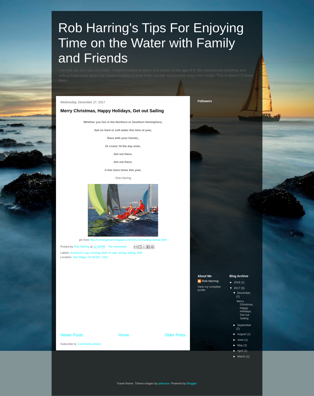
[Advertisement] (123, 296)
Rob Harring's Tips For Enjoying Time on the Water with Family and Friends (151, 42)
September (244, 325)
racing (122, 252)
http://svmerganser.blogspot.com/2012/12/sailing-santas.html (128, 239)
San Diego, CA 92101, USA (90, 257)
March (241, 356)
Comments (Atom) (89, 344)
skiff (139, 252)
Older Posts (175, 335)
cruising (95, 252)
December (244, 292)
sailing (131, 252)
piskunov (163, 383)
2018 (237, 282)
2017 (237, 288)
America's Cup (79, 252)
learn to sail (109, 252)
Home (124, 335)
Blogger (192, 383)
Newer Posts (71, 335)
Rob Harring (210, 281)
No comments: (118, 246)
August (242, 334)
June (240, 339)
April (240, 350)
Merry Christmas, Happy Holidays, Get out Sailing (112, 110)
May (240, 345)
